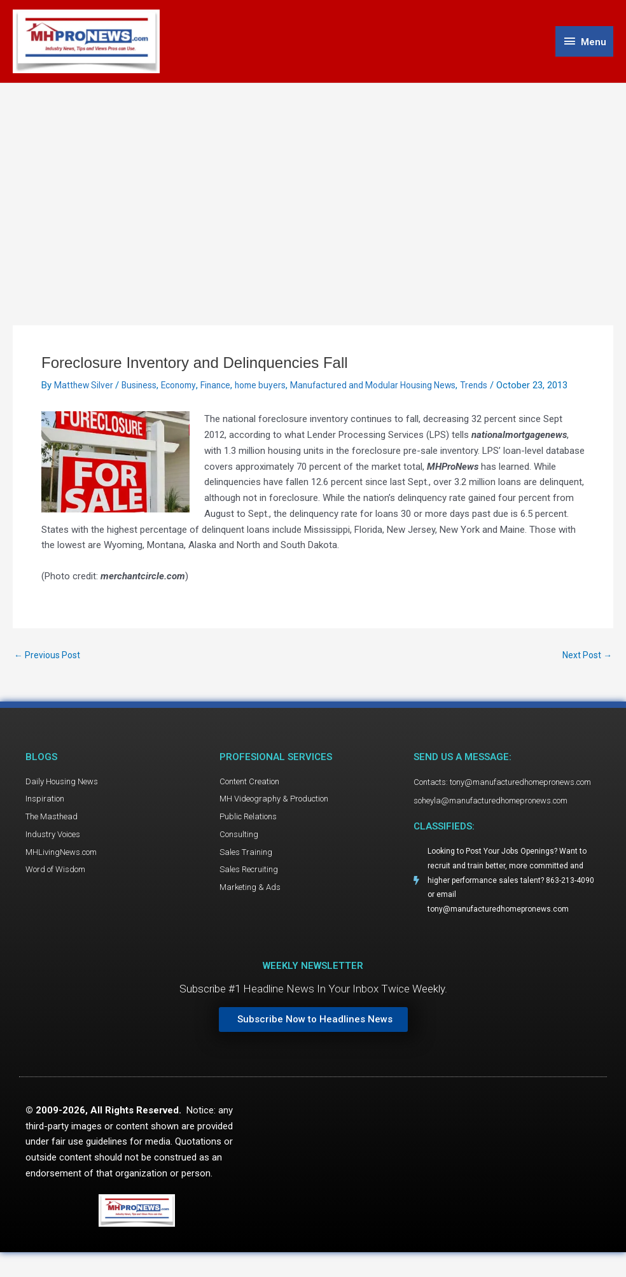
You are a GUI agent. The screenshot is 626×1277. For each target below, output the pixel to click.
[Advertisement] (313, 183)
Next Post (585, 673)
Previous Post (49, 673)
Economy (186, 389)
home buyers (274, 389)
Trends (500, 389)
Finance (226, 389)
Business (143, 389)
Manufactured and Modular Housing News (394, 389)
